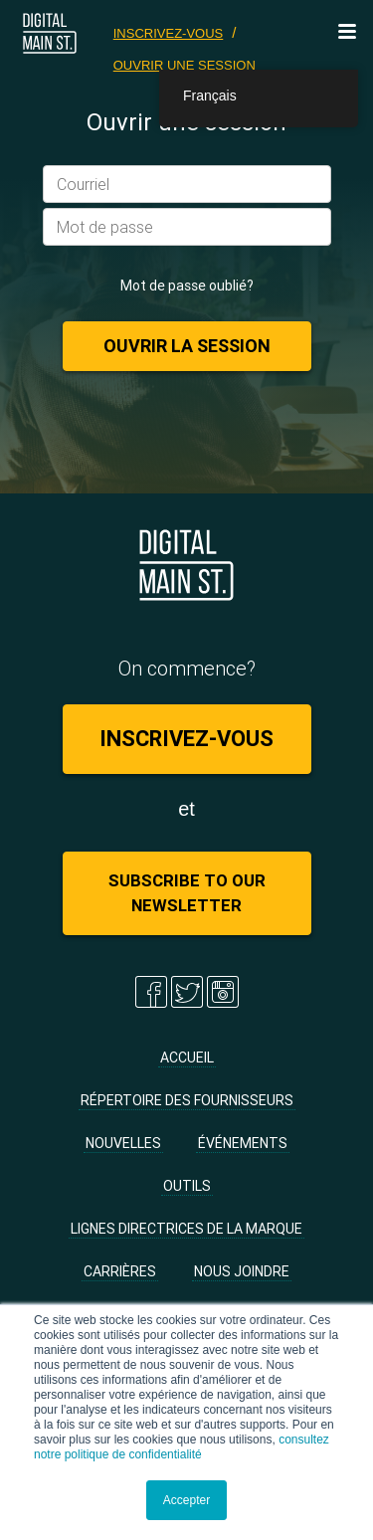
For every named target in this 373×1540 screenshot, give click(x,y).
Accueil (187, 1057)
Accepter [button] (186, 1500)
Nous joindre (241, 1271)
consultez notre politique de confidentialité (181, 1447)
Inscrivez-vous (168, 33)
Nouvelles (123, 1143)
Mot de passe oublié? (187, 285)
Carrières (120, 1271)
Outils (187, 1186)
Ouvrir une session (184, 65)
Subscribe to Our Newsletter (187, 892)
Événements (242, 1143)
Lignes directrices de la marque (186, 1229)
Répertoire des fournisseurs (187, 1100)
